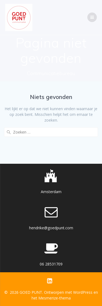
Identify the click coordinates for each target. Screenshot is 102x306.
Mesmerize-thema (54, 298)
